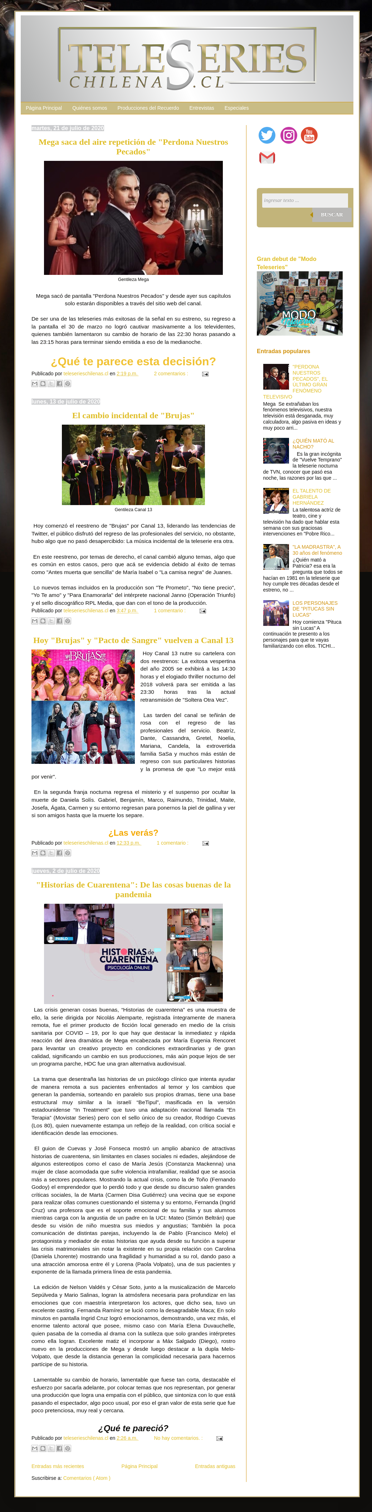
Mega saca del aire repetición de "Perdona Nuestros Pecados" (133, 146)
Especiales (237, 108)
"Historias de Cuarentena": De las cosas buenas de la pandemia (133, 889)
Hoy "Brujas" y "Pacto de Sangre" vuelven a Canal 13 (133, 640)
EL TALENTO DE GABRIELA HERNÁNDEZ (312, 497)
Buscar (332, 214)
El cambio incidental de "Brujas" (133, 415)
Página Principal (44, 108)
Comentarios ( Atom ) (87, 1478)
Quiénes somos (89, 108)
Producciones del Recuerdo (148, 108)
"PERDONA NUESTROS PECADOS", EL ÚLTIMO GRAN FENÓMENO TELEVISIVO (295, 382)
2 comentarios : (172, 373)
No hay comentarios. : (179, 1438)
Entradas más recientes (57, 1466)
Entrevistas (201, 108)
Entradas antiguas (215, 1466)
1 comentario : (170, 610)
